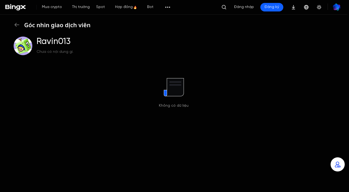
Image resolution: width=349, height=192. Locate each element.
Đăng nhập (244, 7)
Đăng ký (272, 7)
